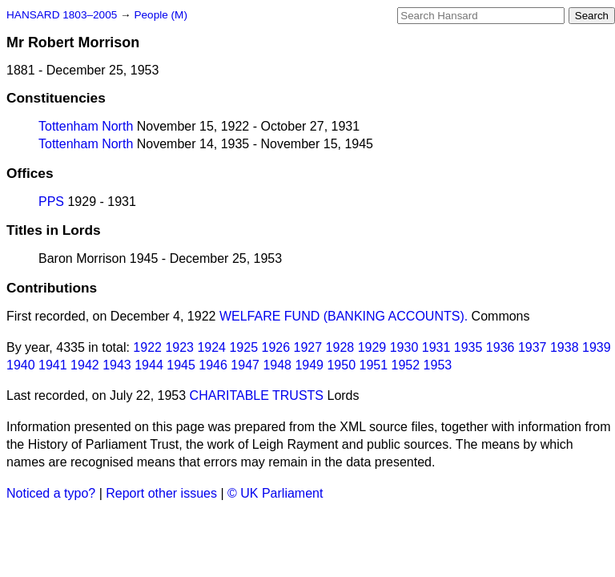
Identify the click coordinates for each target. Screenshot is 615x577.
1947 (245, 365)
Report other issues (161, 493)
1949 (309, 365)
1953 (438, 365)
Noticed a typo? (50, 493)
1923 (179, 347)
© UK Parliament (275, 493)
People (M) (160, 15)
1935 (468, 347)
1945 (181, 365)
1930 (404, 347)
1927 (308, 347)
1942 (84, 365)
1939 (596, 347)
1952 (406, 365)
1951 (374, 365)
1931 (436, 347)
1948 (277, 365)
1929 (372, 347)
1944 (149, 365)
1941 (52, 365)
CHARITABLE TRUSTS (257, 395)
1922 (147, 347)
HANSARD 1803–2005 (61, 15)
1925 (243, 347)
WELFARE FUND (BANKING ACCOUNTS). (343, 316)
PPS (51, 201)
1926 (276, 347)
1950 (341, 365)
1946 (213, 365)
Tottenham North (85, 126)
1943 (116, 365)
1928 (340, 347)
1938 (564, 347)
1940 (20, 365)
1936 (500, 347)
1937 (532, 347)
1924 (211, 347)
